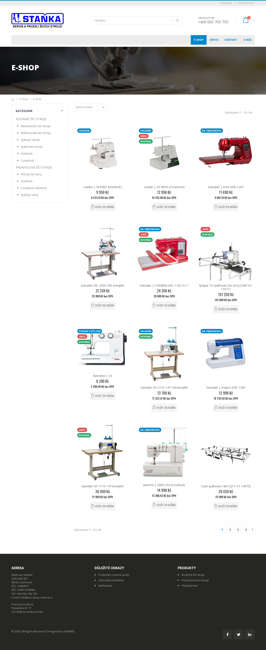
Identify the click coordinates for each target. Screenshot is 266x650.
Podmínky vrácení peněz (114, 575)
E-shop (199, 40)
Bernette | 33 (102, 376)
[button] (248, 20)
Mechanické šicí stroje (35, 126)
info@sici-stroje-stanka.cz (36, 597)
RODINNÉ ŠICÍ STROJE (31, 119)
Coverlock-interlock (34, 188)
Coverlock (27, 160)
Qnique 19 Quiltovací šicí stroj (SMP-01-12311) (226, 287)
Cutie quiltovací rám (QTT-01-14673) (226, 486)
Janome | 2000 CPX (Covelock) (164, 485)
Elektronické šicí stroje (36, 133)
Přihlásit (226, 3)
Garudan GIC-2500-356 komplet (102, 285)
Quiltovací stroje (32, 147)
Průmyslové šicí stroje (195, 580)
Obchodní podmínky (111, 580)
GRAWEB (68, 631)
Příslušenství (190, 585)
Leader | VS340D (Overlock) (102, 187)
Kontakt (231, 40)
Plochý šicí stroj (31, 174)
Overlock (27, 153)
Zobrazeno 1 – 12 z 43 (238, 112)
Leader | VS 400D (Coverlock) (164, 187)
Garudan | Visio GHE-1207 (226, 187)
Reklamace (105, 585)
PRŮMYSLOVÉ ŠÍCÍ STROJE (34, 167)
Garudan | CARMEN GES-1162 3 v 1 (164, 285)
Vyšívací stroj (29, 195)
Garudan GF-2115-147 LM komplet (164, 387)
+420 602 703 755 (213, 21)
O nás (248, 40)
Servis (214, 40)
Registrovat (246, 3)
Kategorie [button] (24, 111)
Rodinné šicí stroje (193, 575)
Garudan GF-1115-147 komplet (102, 486)
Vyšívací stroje (30, 140)
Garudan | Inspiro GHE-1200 (225, 387)
